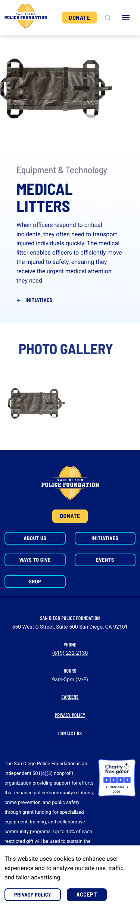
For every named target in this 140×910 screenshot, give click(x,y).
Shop (35, 581)
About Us (35, 538)
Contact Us (70, 733)
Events (105, 560)
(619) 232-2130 (70, 653)
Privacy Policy (70, 715)
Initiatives (38, 300)
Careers (70, 697)
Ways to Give (35, 560)
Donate (79, 17)
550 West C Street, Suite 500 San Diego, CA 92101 (70, 627)
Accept (87, 894)
